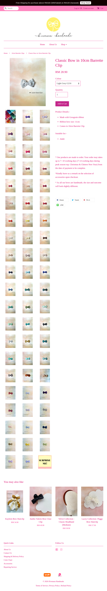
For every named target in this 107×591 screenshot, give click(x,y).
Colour (58, 78)
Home (42, 44)
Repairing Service (10, 567)
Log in (76, 8)
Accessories (8, 564)
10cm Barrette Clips (18, 53)
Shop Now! (85, 3)
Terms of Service (42, 586)
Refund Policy (66, 586)
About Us (53, 44)
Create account (88, 8)
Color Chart (8, 560)
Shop (64, 44)
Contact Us (8, 553)
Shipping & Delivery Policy (14, 556)
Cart (101, 8)
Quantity (59, 90)
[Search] (11, 8)
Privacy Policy (54, 586)
